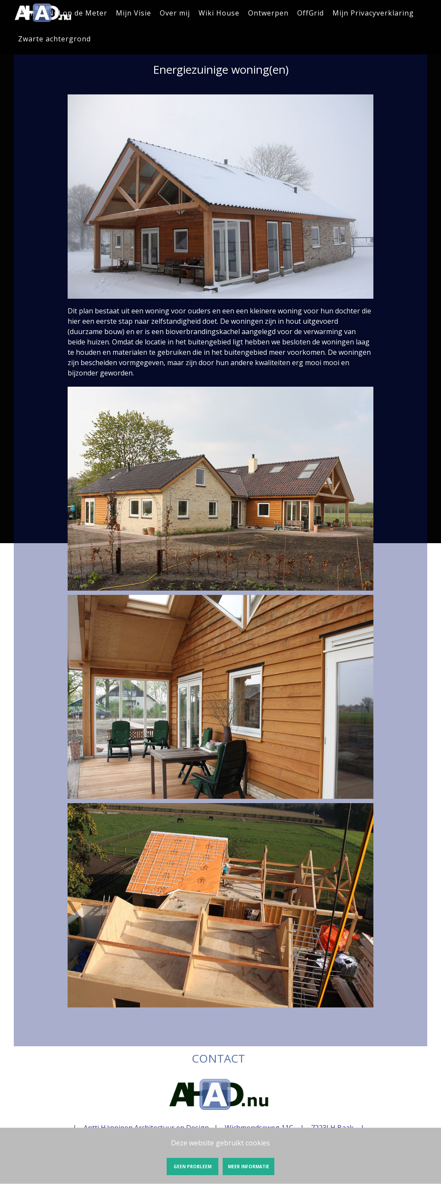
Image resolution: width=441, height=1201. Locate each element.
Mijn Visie (133, 13)
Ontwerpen (268, 13)
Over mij (175, 13)
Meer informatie (248, 1166)
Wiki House (219, 13)
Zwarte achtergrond (54, 39)
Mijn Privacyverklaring (373, 13)
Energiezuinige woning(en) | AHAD (43, 13)
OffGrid (310, 13)
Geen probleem (192, 1166)
